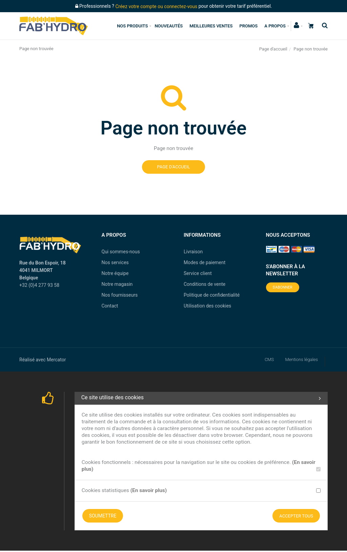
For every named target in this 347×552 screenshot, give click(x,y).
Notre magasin (117, 284)
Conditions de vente (204, 284)
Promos (248, 25)
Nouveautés (169, 25)
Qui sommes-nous (121, 251)
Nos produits (132, 25)
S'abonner (282, 287)
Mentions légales (301, 359)
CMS (269, 359)
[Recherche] (323, 25)
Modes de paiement (204, 262)
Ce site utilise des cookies (201, 398)
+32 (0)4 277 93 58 (39, 285)
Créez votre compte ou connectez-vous (156, 6)
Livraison (193, 251)
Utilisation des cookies (207, 306)
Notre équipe (115, 273)
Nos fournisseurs (120, 295)
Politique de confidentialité (212, 295)
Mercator (56, 359)
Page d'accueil (273, 48)
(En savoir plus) (148, 490)
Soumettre (103, 515)
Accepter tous (296, 515)
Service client (198, 273)
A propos (275, 25)
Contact (110, 306)
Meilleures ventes (210, 25)
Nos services (115, 262)
